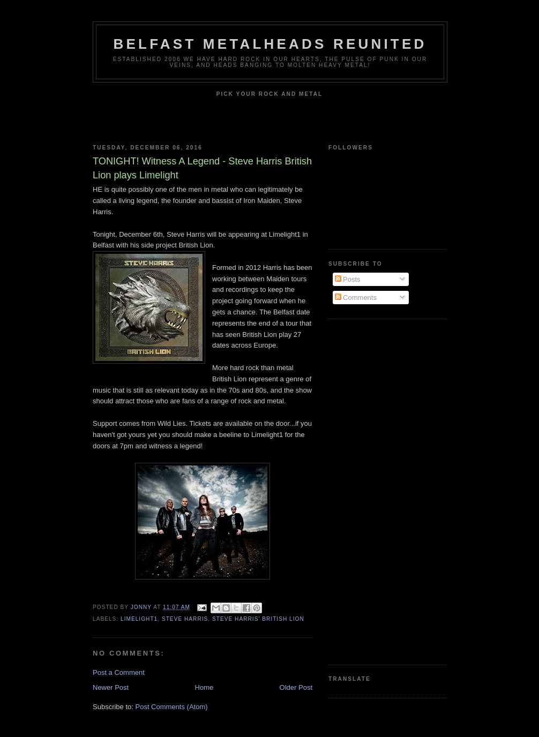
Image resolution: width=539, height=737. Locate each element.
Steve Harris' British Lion (258, 619)
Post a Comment (119, 672)
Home (204, 687)
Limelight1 (139, 619)
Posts (348, 279)
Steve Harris (185, 619)
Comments (356, 298)
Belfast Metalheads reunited (270, 44)
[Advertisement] (371, 490)
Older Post (296, 687)
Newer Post (111, 687)
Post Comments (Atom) (172, 707)
